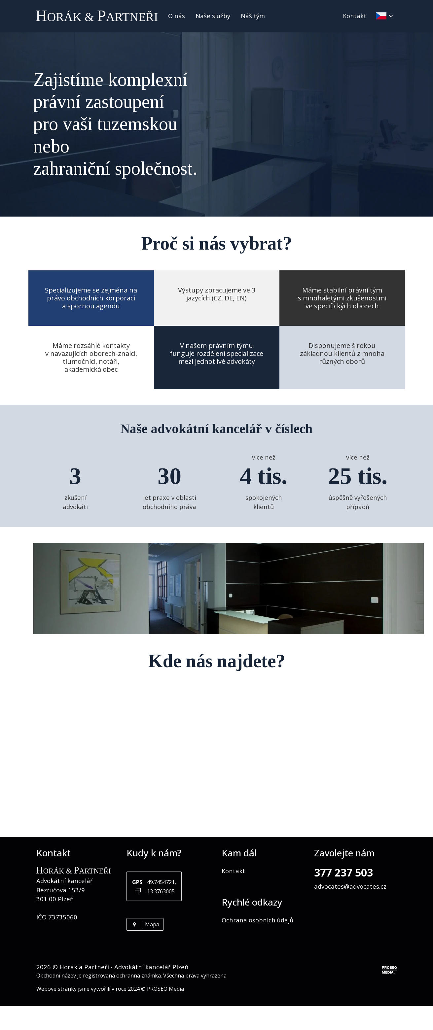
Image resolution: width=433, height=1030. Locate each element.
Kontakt (354, 16)
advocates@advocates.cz (350, 886)
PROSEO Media (165, 988)
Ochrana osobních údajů (257, 920)
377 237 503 (343, 872)
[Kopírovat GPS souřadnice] (137, 891)
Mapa (145, 924)
